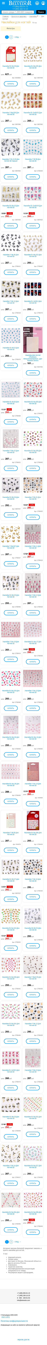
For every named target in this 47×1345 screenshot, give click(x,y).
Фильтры (11, 28)
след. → (18, 37)
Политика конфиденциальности (14, 1321)
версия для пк (23, 1339)
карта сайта (6, 1317)
